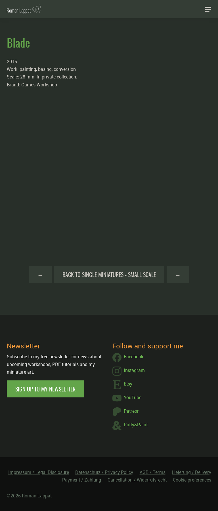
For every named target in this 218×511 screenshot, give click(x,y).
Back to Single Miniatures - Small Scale (109, 274)
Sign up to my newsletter (45, 389)
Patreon (126, 411)
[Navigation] (208, 9)
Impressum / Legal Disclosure (38, 472)
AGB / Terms (152, 472)
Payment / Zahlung (81, 480)
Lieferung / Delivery (191, 472)
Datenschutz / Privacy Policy (104, 472)
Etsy (122, 384)
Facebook (127, 357)
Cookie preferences (192, 480)
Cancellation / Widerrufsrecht (137, 480)
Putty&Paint (130, 425)
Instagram (128, 371)
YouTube (126, 398)
